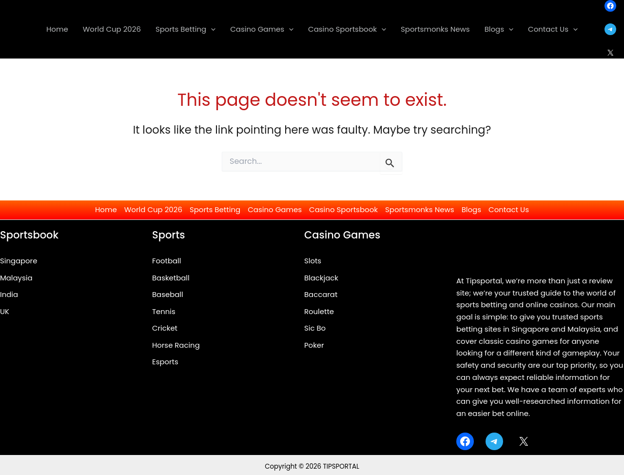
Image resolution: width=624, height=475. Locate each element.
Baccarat (321, 295)
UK (4, 311)
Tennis (164, 311)
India (9, 295)
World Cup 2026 (153, 209)
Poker (314, 345)
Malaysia (16, 278)
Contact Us (508, 209)
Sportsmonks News (419, 209)
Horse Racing (176, 345)
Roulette (319, 311)
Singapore (19, 261)
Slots (312, 261)
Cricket (164, 328)
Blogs (471, 209)
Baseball (167, 295)
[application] (210, 29)
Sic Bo (315, 328)
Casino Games (275, 209)
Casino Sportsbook (343, 209)
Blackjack (321, 278)
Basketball (171, 278)
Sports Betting (215, 209)
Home (106, 209)
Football (166, 261)
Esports (165, 362)
